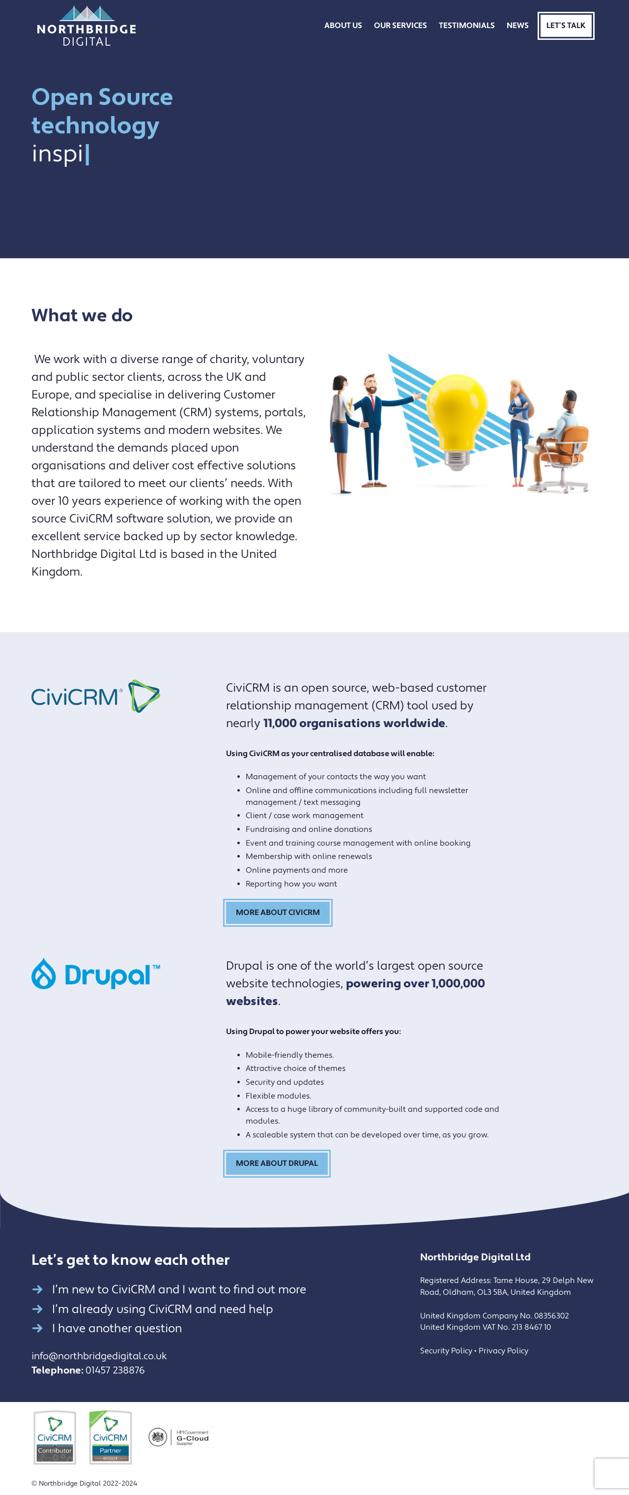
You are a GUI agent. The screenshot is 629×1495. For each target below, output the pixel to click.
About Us (343, 26)
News (518, 26)
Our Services (400, 26)
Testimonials (467, 26)
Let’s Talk (566, 26)
